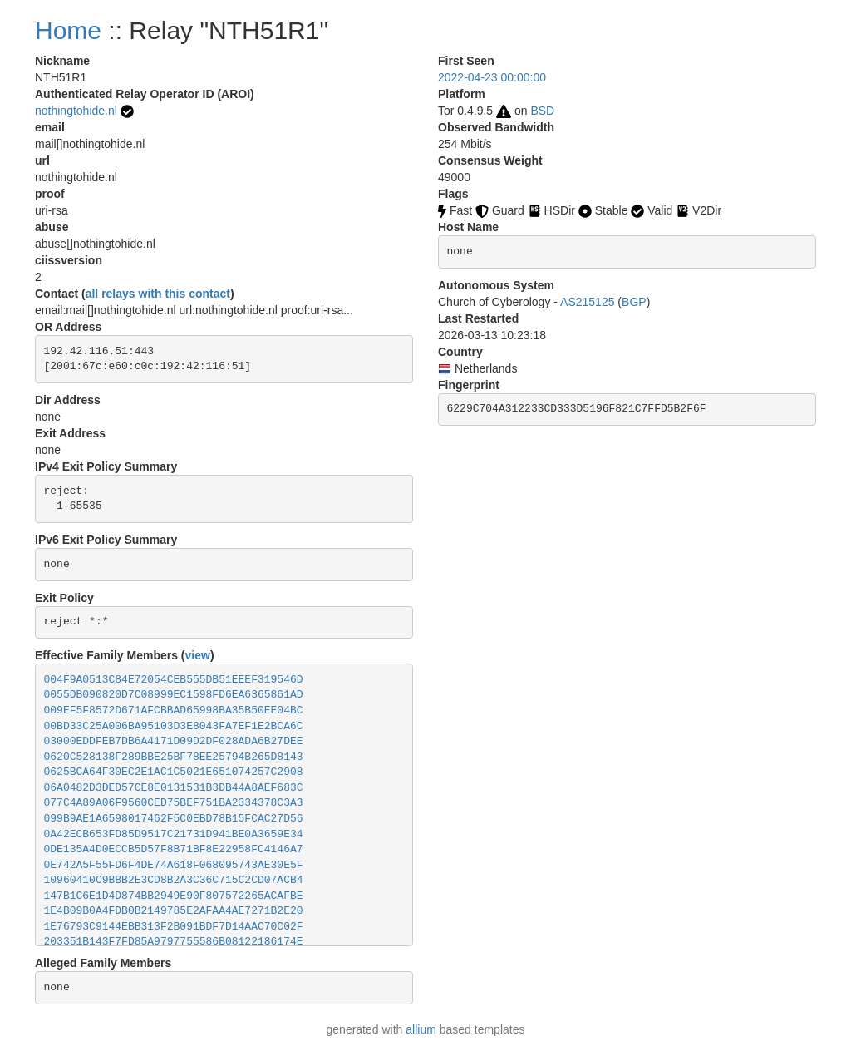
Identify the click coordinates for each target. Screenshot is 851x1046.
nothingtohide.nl (76, 110)
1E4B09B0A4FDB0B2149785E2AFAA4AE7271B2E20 (173, 911)
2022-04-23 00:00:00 (492, 77)
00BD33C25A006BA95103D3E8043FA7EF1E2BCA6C (173, 726)
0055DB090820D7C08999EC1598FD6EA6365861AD (173, 694)
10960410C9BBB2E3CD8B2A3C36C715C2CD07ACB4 (173, 880)
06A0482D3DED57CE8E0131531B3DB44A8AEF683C (173, 788)
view (197, 655)
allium (421, 1029)
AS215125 (587, 301)
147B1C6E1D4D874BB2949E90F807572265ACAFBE (173, 896)
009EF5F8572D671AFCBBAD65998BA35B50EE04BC (173, 710)
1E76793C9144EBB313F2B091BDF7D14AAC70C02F (173, 926)
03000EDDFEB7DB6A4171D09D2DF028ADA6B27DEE (173, 741)
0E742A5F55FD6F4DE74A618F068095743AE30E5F (173, 865)
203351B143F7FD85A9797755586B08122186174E (173, 941)
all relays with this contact (158, 293)
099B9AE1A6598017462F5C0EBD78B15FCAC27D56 (173, 818)
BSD (542, 110)
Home (68, 30)
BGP (634, 301)
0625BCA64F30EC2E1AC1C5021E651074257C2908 (173, 772)
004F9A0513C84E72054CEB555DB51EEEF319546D (173, 679)
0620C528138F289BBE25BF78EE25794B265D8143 (173, 757)
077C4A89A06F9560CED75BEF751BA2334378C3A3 (173, 803)
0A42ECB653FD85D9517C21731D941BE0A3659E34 (173, 834)
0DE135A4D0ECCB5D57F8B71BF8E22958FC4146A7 (173, 849)
